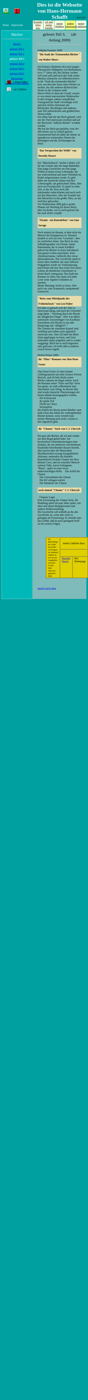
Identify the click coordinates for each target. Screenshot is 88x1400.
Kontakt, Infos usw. (38, 25)
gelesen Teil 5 (17, 68)
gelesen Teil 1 (17, 49)
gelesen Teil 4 (17, 63)
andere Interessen (70, 25)
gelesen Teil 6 (17, 73)
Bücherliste (17, 78)
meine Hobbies (59, 25)
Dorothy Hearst (66, 560)
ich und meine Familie (49, 25)
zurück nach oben (47, 588)
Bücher (17, 44)
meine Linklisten (81, 25)
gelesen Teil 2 (17, 53)
